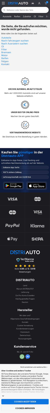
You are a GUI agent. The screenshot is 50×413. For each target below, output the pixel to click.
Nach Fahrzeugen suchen (15, 40)
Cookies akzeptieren (25, 402)
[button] (33, 3)
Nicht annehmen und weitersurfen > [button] (33, 367)
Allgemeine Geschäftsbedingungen (25, 319)
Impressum (25, 332)
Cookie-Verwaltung (25, 325)
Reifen (17, 16)
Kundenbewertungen (25, 328)
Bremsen (6, 52)
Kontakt (5, 64)
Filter (41, 16)
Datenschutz (25, 335)
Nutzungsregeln (25, 338)
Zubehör (27, 16)
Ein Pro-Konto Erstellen (25, 295)
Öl (35, 16)
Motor (4, 55)
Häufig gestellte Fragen (25, 299)
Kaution (25, 302)
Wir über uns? (25, 315)
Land (25, 285)
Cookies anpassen (25, 408)
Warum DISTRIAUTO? (25, 289)
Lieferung (25, 292)
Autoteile (7, 16)
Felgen (5, 61)
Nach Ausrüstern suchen (14, 43)
